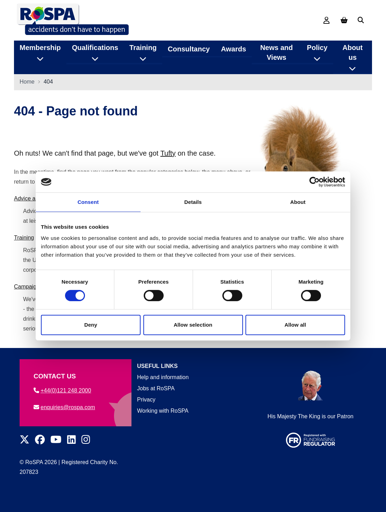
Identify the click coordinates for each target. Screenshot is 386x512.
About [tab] (298, 202)
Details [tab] (193, 202)
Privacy (146, 400)
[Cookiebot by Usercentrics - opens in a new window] (314, 182)
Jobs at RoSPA (155, 388)
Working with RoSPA (162, 411)
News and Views (276, 52)
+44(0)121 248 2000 (62, 390)
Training (24, 238)
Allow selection (193, 325)
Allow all (295, 325)
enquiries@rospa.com (64, 407)
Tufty (168, 153)
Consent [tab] (88, 202)
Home (27, 82)
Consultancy (189, 48)
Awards (233, 48)
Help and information (163, 377)
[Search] (360, 20)
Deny (90, 325)
